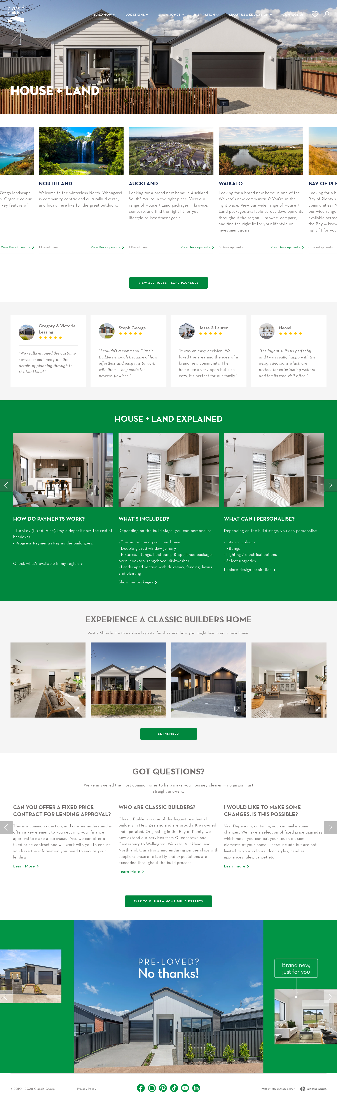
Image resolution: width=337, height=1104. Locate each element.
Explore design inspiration (248, 569)
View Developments (15, 247)
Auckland (143, 183)
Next (330, 485)
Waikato (231, 183)
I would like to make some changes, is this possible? (262, 811)
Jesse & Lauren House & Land (208, 351)
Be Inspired (168, 734)
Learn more (234, 866)
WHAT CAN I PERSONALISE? (259, 518)
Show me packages (136, 581)
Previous (6, 485)
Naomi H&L (289, 351)
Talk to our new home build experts (168, 901)
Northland (55, 183)
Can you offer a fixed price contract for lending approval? (62, 811)
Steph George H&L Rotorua (128, 351)
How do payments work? (49, 518)
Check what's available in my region (46, 563)
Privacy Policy (86, 1089)
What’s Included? (144, 518)
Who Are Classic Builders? (157, 807)
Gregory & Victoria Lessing (48, 351)
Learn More (24, 866)
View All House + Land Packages (168, 283)
